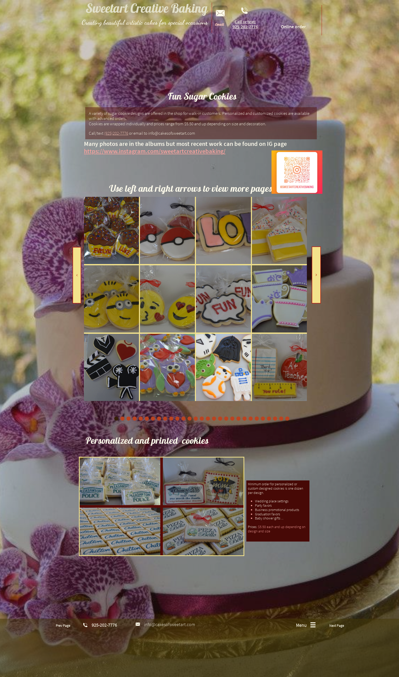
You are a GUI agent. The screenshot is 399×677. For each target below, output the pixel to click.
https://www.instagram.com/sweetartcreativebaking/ (154, 151)
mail (220, 24)
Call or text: (245, 21)
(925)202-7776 (116, 133)
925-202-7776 (245, 27)
